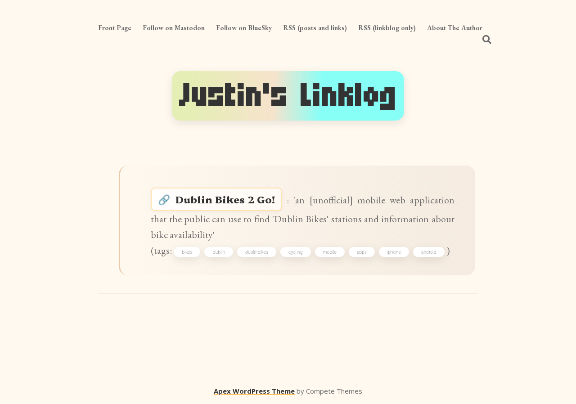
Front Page (114, 27)
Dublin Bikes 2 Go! (225, 199)
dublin (218, 252)
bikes (187, 252)
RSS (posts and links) (315, 27)
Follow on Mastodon (174, 27)
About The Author (454, 27)
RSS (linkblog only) (387, 27)
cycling (295, 252)
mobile (330, 252)
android (428, 252)
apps (362, 252)
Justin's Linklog (288, 96)
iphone (394, 252)
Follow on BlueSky (244, 27)
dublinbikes (256, 252)
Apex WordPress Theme (254, 390)
